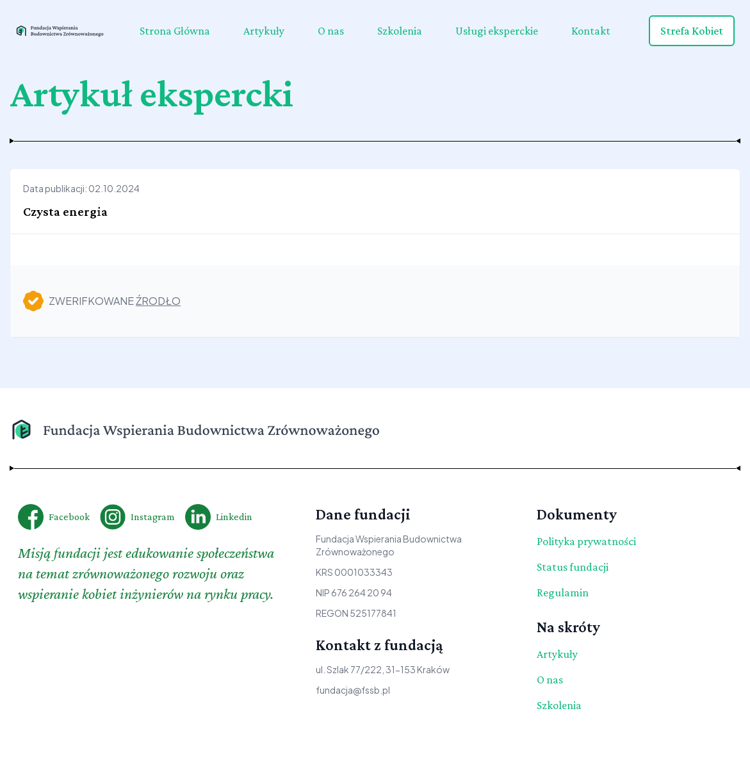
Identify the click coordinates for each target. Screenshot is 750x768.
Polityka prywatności (586, 541)
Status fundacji (572, 566)
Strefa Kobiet (691, 30)
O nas (331, 30)
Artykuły (263, 30)
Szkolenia (399, 30)
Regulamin (563, 592)
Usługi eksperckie (496, 30)
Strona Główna (175, 30)
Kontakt (590, 30)
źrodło (158, 300)
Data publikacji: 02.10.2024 (81, 188)
